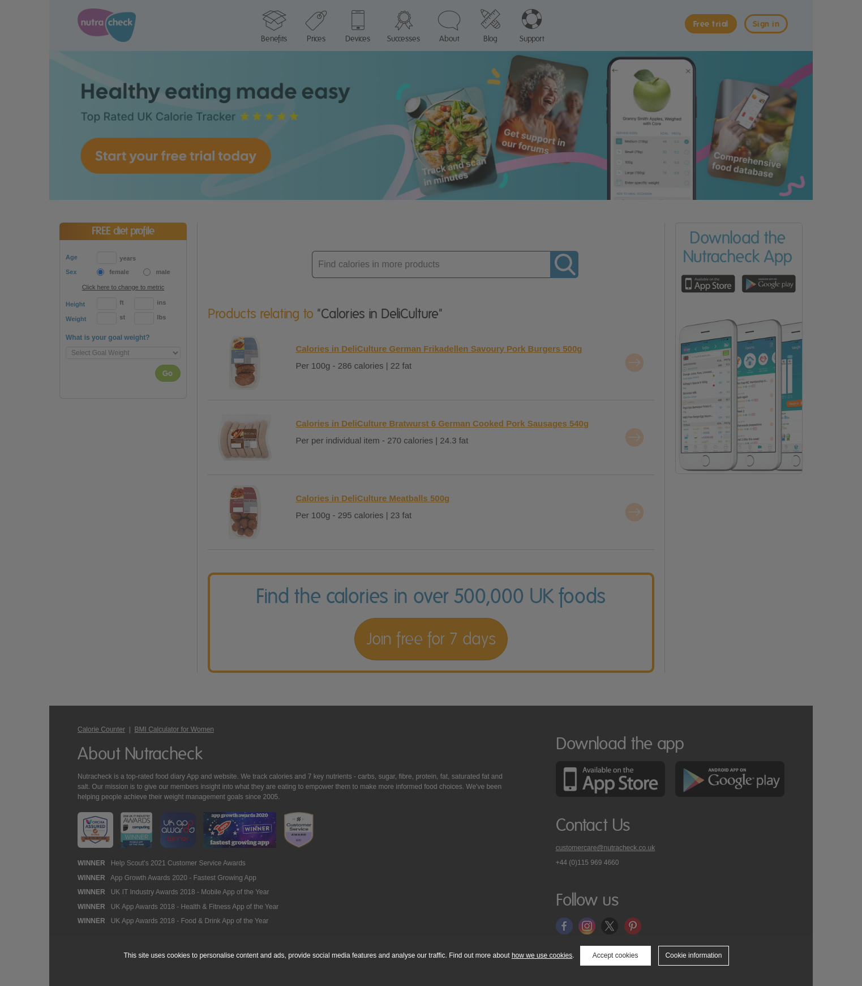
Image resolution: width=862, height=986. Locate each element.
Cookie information (693, 955)
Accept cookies (615, 955)
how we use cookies (542, 955)
